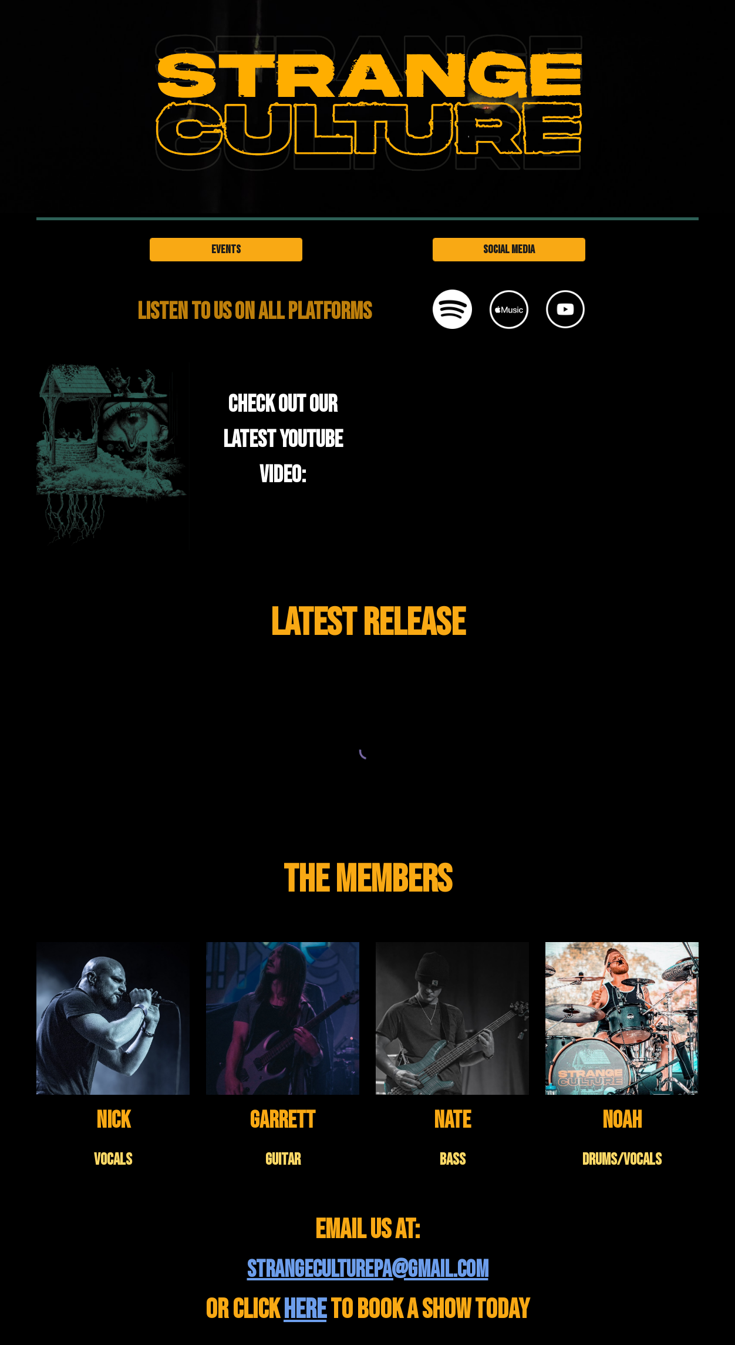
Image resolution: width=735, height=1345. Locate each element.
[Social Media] (509, 249)
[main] (254, 312)
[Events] (226, 249)
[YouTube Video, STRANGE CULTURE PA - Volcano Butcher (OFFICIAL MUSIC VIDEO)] (509, 461)
